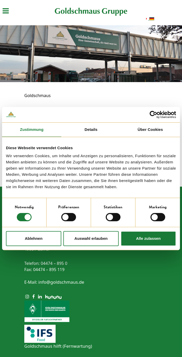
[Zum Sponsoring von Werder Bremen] (91, 311)
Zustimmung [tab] (31, 129)
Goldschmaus (37, 95)
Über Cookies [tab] (150, 129)
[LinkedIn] (40, 296)
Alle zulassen (148, 238)
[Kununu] (53, 296)
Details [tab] (91, 129)
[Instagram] (27, 296)
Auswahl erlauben (91, 238)
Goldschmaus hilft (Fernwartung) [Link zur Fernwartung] (58, 346)
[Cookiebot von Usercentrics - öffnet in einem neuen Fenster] (153, 114)
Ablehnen (33, 238)
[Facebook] (33, 296)
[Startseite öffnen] (91, 11)
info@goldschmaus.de (61, 282)
